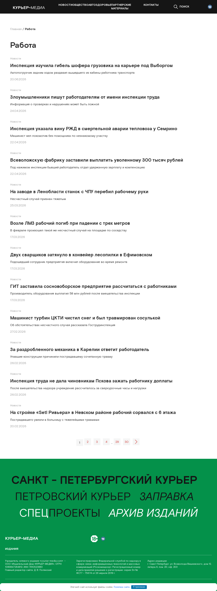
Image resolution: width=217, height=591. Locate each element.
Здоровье (103, 5)
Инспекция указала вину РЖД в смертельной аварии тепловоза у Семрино (93, 129)
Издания (11, 549)
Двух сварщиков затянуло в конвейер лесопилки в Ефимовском (81, 255)
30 (127, 442)
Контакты (151, 5)
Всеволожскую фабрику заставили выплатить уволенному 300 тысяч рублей (96, 160)
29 (117, 442)
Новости (65, 5)
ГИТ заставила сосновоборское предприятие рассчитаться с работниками (93, 286)
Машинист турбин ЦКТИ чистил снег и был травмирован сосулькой (85, 318)
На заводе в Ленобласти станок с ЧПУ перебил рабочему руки (79, 192)
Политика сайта (122, 587)
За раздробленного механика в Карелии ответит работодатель (79, 349)
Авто (92, 5)
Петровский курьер (73, 497)
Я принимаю (139, 587)
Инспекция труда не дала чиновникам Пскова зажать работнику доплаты (91, 381)
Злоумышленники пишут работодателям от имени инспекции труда (85, 97)
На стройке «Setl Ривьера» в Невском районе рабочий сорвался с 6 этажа (93, 412)
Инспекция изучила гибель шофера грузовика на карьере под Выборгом (91, 65)
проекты (59, 513)
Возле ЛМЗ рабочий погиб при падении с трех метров (70, 223)
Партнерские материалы (121, 6)
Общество (80, 5)
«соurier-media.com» (52, 560)
